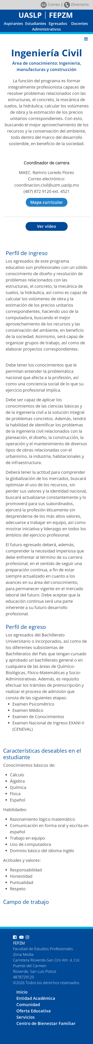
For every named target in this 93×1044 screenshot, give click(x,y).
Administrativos (46, 29)
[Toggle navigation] (85, 39)
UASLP (30, 15)
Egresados (58, 23)
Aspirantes (13, 23)
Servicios (25, 1017)
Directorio (76, 4)
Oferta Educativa (33, 1011)
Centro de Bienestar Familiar (46, 1023)
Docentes (79, 23)
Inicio (22, 992)
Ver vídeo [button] (46, 226)
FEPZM (61, 15)
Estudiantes (35, 23)
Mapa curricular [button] (46, 202)
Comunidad (28, 1004)
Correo (50, 4)
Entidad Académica (35, 998)
